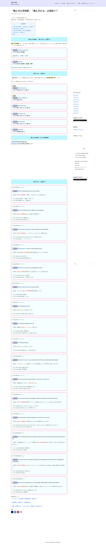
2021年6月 (76, 104)
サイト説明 (62, 3)
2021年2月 (76, 113)
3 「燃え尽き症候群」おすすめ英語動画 (21, 30)
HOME (56, 3)
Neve (46, 542)
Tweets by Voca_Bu (78, 129)
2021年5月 (76, 106)
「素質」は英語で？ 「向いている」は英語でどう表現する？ (26, 506)
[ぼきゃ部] (15, 3)
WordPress (58, 542)
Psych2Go (14, 143)
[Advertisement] (39, 527)
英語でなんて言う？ (72, 3)
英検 (79, 3)
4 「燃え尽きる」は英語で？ (18, 32)
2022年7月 (76, 95)
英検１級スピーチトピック (88, 3)
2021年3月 (76, 110)
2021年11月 (76, 99)
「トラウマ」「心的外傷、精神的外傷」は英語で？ (24, 498)
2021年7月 (76, 102)
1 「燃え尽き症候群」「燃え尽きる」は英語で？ (23, 26)
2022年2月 (76, 97)
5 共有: (13, 34)
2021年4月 (76, 108)
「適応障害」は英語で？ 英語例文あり (21, 502)
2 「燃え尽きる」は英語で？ (18, 28)
